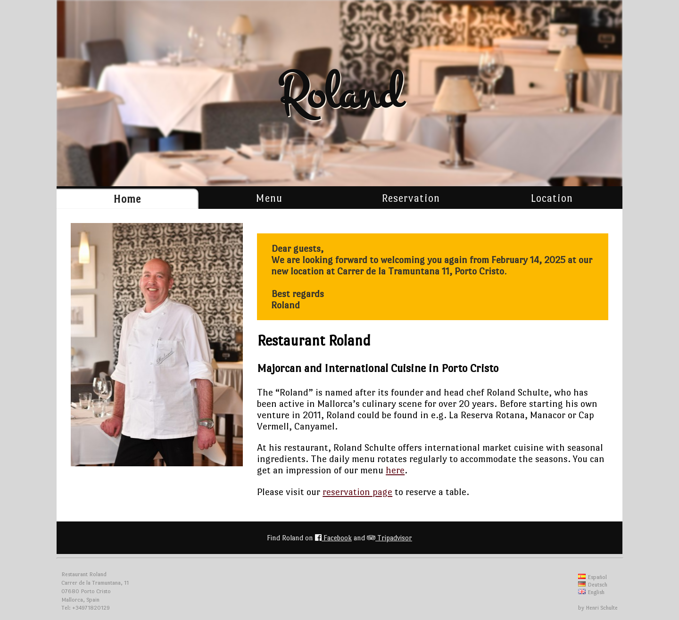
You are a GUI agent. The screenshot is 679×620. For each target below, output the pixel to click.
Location (551, 198)
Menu (269, 198)
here (395, 470)
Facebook (333, 538)
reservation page (357, 491)
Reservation (410, 198)
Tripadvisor (389, 538)
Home (127, 199)
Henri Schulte (602, 607)
